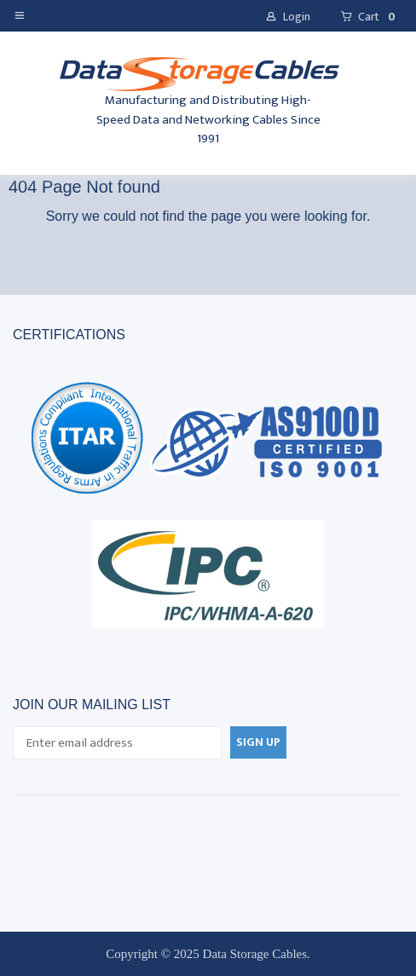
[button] (23, 14)
